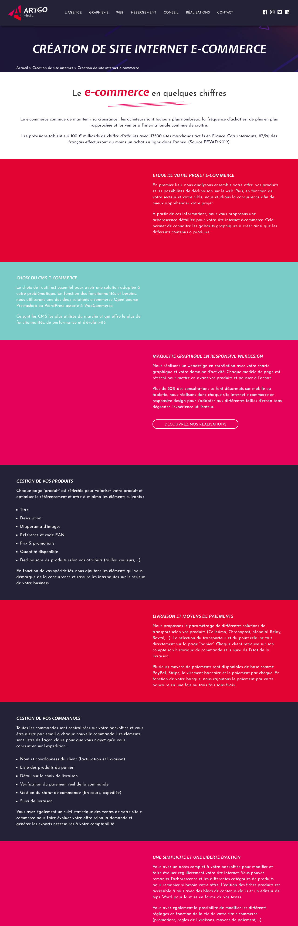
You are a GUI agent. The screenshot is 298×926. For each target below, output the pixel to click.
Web (119, 12)
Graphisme (98, 12)
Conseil (171, 12)
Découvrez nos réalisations (195, 424)
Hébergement (143, 12)
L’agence (73, 12)
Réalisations (198, 12)
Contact (225, 12)
